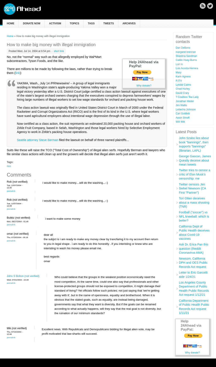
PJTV (179, 80)
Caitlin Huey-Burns (186, 60)
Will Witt (180, 121)
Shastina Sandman (186, 56)
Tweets (108, 23)
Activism (55, 23)
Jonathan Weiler (185, 101)
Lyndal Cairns (183, 84)
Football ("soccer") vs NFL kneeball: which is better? (194, 216)
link (17, 73)
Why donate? (143, 85)
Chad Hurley (183, 88)
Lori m (179, 64)
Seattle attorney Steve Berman (37, 140)
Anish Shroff (182, 117)
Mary (178, 72)
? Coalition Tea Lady (187, 97)
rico (9, 166)
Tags (91, 23)
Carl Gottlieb (183, 113)
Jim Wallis (181, 105)
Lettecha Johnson (186, 109)
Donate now (31, 23)
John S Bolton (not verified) (23, 276)
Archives (129, 23)
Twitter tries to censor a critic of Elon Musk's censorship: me (194, 174)
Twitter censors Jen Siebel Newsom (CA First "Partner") (192, 188)
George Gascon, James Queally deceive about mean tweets (195, 160)
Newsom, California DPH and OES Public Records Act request (193, 262)
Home (10, 23)
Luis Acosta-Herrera (187, 68)
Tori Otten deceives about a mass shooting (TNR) (194, 202)
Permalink (11, 191)
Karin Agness (183, 76)
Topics (74, 23)
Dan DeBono (183, 47)
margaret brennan (186, 52)
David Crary (182, 93)
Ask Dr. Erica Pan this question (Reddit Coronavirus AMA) (193, 248)
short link (59, 51)
